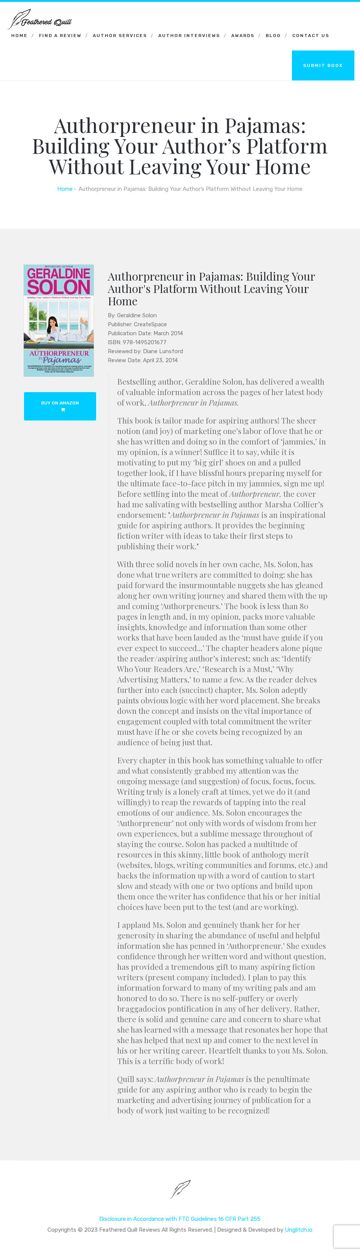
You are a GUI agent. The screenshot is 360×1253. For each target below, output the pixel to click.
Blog (273, 35)
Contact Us (310, 35)
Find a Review (60, 35)
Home (19, 35)
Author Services (120, 35)
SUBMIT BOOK (323, 65)
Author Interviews (189, 35)
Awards (242, 35)
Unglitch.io (298, 1229)
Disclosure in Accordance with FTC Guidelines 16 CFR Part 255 (179, 1219)
